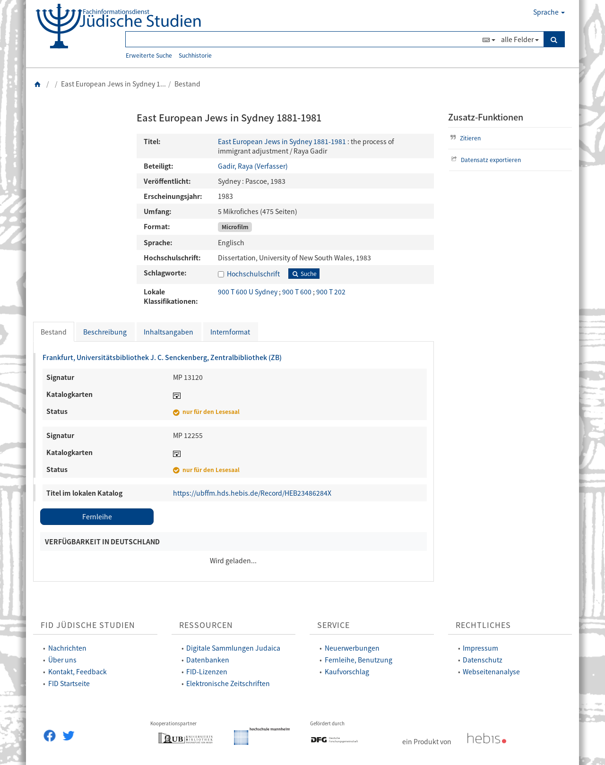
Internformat (230, 331)
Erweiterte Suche (149, 55)
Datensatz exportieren (485, 159)
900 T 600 (297, 291)
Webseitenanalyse (491, 671)
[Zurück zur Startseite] (38, 83)
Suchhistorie (195, 55)
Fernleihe (97, 516)
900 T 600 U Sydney (248, 291)
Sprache (549, 12)
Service (333, 624)
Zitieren (464, 138)
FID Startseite (69, 683)
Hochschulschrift (253, 273)
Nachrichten (67, 648)
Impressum (480, 648)
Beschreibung (105, 331)
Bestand (54, 331)
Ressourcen (206, 624)
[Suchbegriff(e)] (302, 39)
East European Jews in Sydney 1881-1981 (282, 141)
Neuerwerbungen (352, 648)
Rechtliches (483, 624)
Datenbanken (207, 659)
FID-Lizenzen (206, 671)
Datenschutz (482, 659)
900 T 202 (331, 291)
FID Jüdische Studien (88, 624)
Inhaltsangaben (168, 331)
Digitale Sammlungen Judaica (233, 648)
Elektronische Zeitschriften (228, 683)
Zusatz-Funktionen (485, 117)
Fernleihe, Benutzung (358, 659)
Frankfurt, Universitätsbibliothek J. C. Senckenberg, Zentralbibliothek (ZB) (162, 357)
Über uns (62, 659)
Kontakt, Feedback (77, 671)
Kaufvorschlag (347, 671)
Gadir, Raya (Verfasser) (253, 166)
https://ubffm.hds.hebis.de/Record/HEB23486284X (252, 493)
